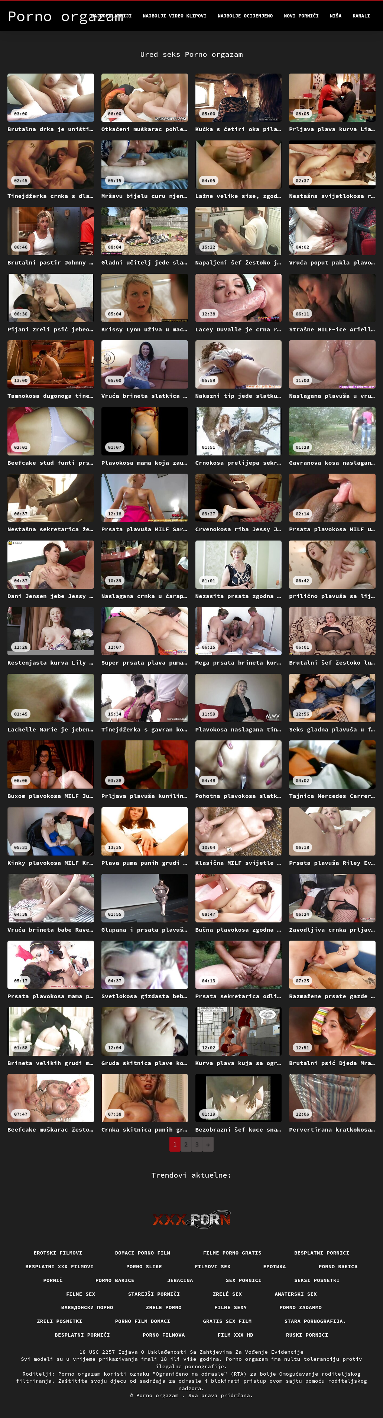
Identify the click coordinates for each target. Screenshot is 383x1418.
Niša (335, 16)
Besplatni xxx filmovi (59, 1266)
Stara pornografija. (315, 1321)
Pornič (53, 1280)
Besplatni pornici (322, 1252)
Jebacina (180, 1280)
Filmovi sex (212, 1266)
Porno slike (144, 1266)
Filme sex (80, 1294)
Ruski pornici (307, 1334)
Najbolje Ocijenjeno (245, 16)
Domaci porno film (143, 1252)
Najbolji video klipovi (175, 16)
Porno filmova (164, 1334)
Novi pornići (301, 16)
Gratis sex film (227, 1321)
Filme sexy (230, 1307)
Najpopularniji (111, 16)
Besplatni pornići (82, 1334)
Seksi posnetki (317, 1280)
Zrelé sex (227, 1294)
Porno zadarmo (301, 1307)
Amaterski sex (296, 1294)
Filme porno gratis (232, 1252)
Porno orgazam (159, 1395)
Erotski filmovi (57, 1252)
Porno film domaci (143, 1321)
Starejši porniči (154, 1294)
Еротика (274, 1266)
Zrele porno (164, 1307)
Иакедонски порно (87, 1307)
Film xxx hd (235, 1334)
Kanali (361, 16)
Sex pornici (244, 1280)
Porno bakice (114, 1280)
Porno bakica (338, 1266)
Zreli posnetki (59, 1321)
